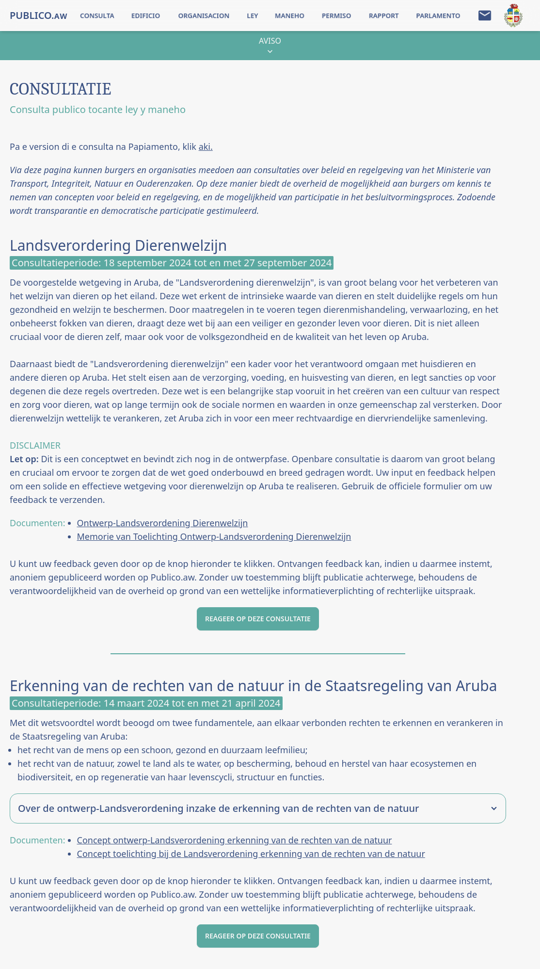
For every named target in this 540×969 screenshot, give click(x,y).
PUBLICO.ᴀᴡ (38, 15)
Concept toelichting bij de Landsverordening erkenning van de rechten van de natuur (251, 853)
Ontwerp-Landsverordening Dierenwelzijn (162, 523)
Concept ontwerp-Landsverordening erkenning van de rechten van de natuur (234, 840)
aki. (206, 146)
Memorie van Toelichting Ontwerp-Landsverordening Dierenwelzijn (214, 536)
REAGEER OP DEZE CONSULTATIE (258, 618)
